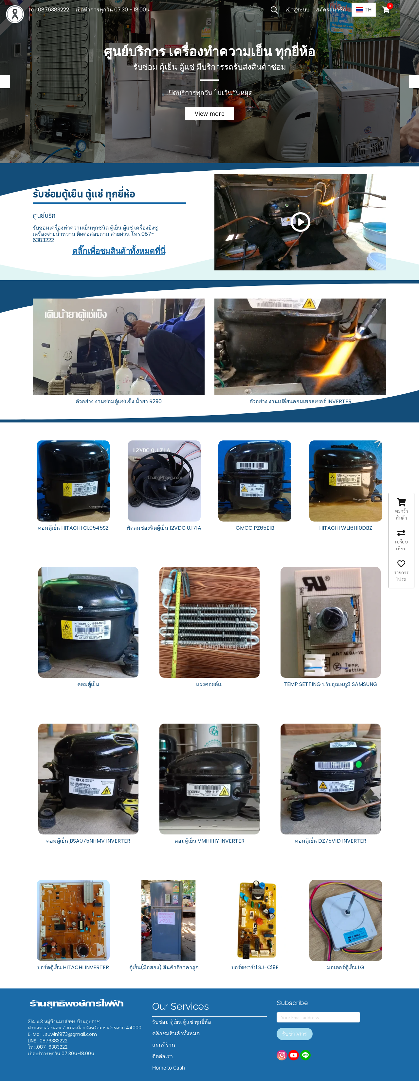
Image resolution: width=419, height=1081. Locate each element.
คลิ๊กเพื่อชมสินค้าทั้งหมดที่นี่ (118, 251)
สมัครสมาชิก (331, 9)
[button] (274, 9)
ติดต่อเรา (162, 1056)
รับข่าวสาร (294, 1034)
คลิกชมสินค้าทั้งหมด (176, 1033)
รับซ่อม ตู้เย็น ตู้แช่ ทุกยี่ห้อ (181, 1022)
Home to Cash (168, 1068)
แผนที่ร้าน (163, 1045)
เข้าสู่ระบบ (297, 9)
